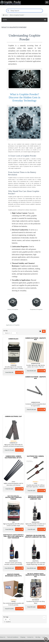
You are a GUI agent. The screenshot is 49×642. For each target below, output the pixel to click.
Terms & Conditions (12, 637)
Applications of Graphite (12, 325)
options (18, 372)
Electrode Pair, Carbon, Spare (35, 457)
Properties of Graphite (36, 309)
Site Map (37, 637)
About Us (2, 637)
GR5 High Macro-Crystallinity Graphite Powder (13, 497)
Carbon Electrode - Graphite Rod (35, 338)
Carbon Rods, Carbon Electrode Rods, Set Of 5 (13, 457)
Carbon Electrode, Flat (13, 416)
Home (5, 15)
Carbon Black (13, 339)
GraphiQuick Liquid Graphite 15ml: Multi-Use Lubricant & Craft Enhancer (13, 536)
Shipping (22, 637)
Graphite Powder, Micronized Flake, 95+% (13, 575)
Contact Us (30, 637)
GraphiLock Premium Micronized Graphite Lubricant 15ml (35, 497)
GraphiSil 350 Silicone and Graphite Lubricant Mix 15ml (35, 536)
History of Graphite (12, 309)
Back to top (46, 639)
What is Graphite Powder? (17, 15)
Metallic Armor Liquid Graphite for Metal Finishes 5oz (35, 575)
